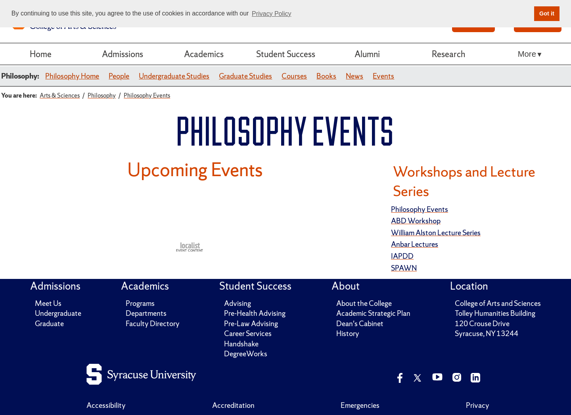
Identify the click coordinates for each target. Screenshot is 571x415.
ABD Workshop (416, 221)
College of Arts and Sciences (498, 303)
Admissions (122, 54)
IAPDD (402, 256)
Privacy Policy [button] (271, 13)
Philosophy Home (72, 76)
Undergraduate (58, 313)
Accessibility (106, 405)
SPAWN (404, 268)
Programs (140, 303)
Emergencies (360, 405)
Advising (237, 303)
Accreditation (233, 405)
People (119, 76)
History (347, 333)
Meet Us (48, 303)
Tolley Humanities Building (495, 313)
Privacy (477, 405)
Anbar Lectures (414, 244)
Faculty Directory (153, 324)
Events (383, 76)
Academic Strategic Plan (373, 313)
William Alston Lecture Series (436, 233)
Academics (204, 54)
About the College (364, 303)
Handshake (241, 344)
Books (326, 76)
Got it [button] (546, 13)
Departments (146, 313)
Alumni (367, 54)
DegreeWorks (245, 354)
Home (41, 54)
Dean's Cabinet (359, 324)
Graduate (49, 324)
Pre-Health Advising (255, 313)
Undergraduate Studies (174, 76)
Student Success (285, 54)
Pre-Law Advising (251, 324)
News (354, 76)
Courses (294, 76)
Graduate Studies (245, 76)
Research (448, 54)
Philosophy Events (419, 209)
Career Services (248, 333)
